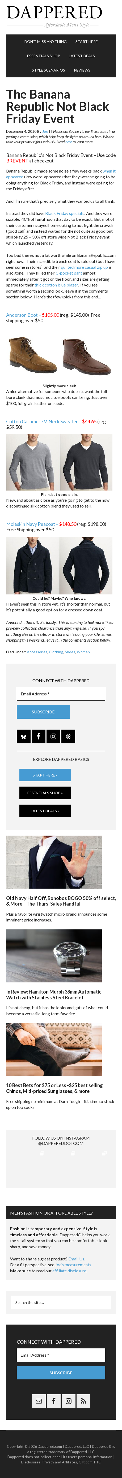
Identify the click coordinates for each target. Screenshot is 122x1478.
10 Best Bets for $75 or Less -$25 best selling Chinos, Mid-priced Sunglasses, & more (54, 1088)
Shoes (70, 652)
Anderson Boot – (32, 315)
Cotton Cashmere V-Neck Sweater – (51, 421)
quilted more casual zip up (84, 267)
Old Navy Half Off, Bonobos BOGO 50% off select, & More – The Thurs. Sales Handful (61, 901)
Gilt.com (85, 1462)
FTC (97, 1462)
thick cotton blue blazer (56, 284)
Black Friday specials (64, 213)
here (68, 141)
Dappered (61, 17)
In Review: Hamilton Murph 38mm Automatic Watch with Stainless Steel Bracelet (53, 994)
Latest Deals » (45, 811)
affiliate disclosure (69, 1270)
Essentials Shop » (45, 793)
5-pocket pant (69, 272)
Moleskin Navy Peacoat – (41, 524)
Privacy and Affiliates (59, 1462)
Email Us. (76, 1258)
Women (83, 652)
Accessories (37, 652)
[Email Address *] (61, 694)
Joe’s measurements (73, 1264)
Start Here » (45, 775)
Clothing (56, 652)
